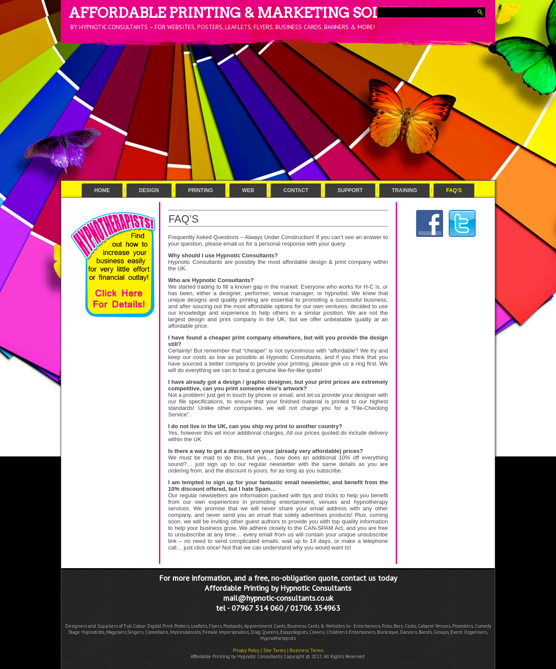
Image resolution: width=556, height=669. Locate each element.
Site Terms (274, 650)
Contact (295, 190)
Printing (200, 190)
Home (102, 190)
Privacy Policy (246, 650)
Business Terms (306, 650)
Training (404, 190)
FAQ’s (454, 190)
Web (248, 190)
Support (350, 190)
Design (149, 190)
